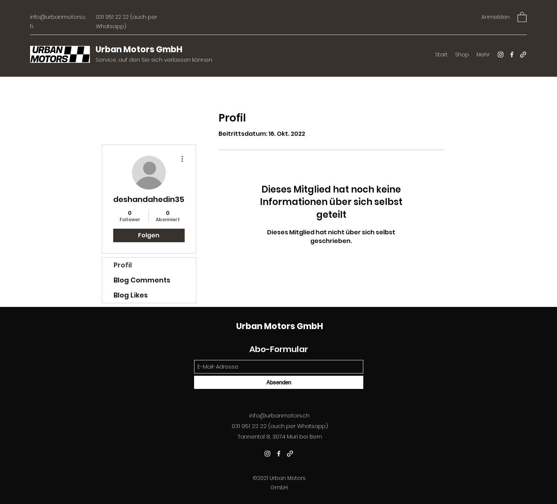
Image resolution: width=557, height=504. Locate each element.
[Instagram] (500, 54)
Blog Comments (142, 280)
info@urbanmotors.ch (279, 415)
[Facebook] (512, 54)
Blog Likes (131, 295)
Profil (123, 265)
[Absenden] (278, 382)
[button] (522, 16)
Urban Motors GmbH (139, 49)
